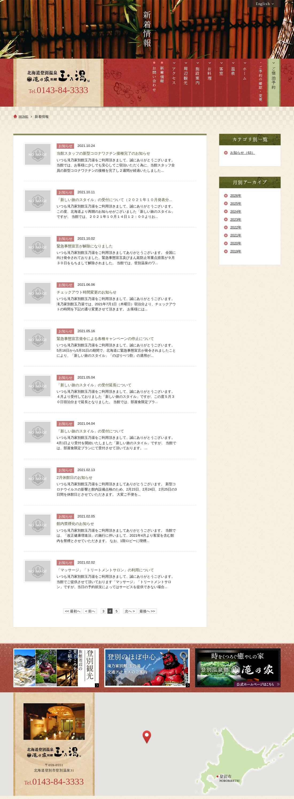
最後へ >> (147, 611)
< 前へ (90, 611)
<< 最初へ (73, 611)
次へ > (130, 611)
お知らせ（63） (242, 153)
